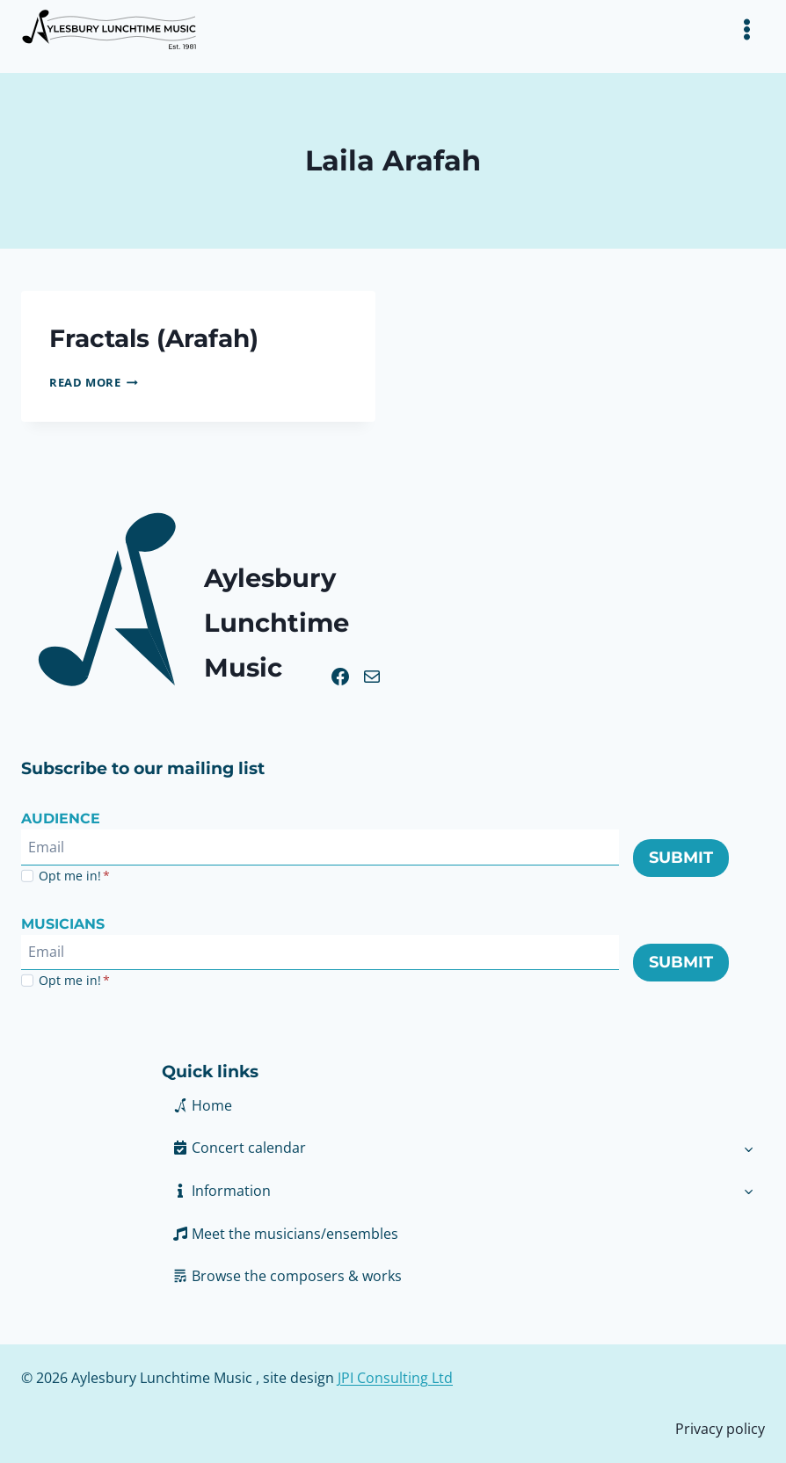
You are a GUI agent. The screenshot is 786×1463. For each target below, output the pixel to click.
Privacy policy (720, 1428)
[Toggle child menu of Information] (748, 1191)
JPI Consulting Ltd (395, 1377)
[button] (447, 1191)
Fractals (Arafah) (158, 337)
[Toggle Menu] (747, 29)
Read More (93, 382)
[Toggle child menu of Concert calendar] (748, 1147)
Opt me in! (74, 875)
